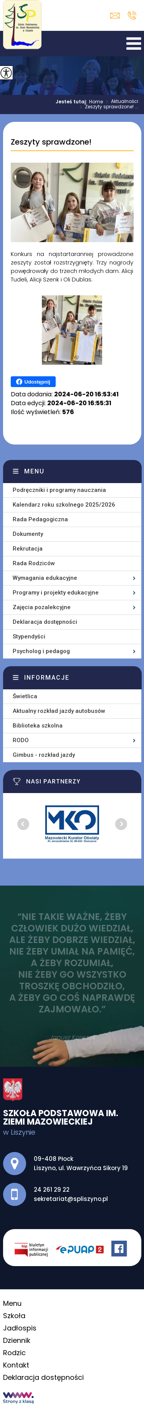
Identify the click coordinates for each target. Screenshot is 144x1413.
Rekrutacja (28, 548)
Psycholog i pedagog (41, 651)
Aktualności (120, 101)
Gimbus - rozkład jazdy (44, 754)
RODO (21, 740)
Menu (34, 471)
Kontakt (16, 1365)
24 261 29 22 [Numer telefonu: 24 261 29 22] (52, 1190)
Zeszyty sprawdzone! (51, 142)
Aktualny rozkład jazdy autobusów (59, 710)
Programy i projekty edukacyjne (56, 592)
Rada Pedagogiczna (40, 519)
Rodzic (14, 1352)
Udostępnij (33, 382)
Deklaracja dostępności (45, 621)
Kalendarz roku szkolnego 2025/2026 (64, 504)
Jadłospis (19, 1328)
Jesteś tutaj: (72, 101)
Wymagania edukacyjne (45, 577)
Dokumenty (28, 534)
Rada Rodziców (34, 563)
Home (96, 101)
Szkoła (14, 1315)
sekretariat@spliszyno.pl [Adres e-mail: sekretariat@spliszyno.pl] (71, 1199)
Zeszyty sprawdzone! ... (107, 107)
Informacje (47, 677)
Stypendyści (29, 636)
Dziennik (16, 1340)
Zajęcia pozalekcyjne (42, 607)
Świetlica (25, 696)
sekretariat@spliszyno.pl (115, 16)
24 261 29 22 (131, 15)
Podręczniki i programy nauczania (59, 490)
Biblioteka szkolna (38, 725)
